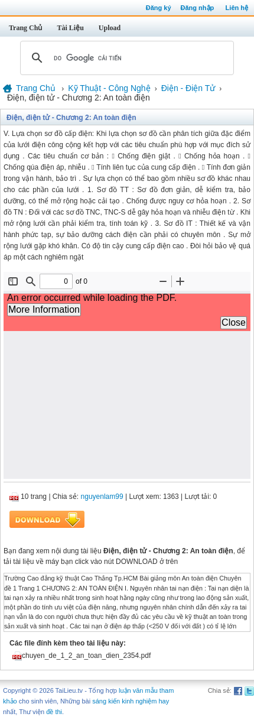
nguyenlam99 (102, 496)
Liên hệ (237, 7)
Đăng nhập (197, 7)
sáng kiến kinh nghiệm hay (130, 701)
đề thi (54, 711)
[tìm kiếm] (125, 58)
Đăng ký (158, 7)
